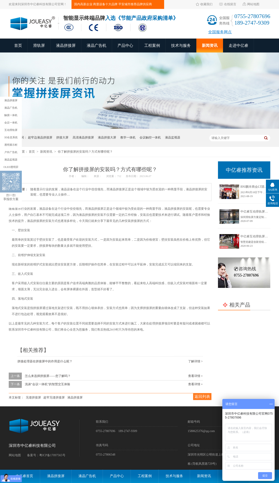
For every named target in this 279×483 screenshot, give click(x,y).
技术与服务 (181, 45)
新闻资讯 (210, 45)
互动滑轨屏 (10, 130)
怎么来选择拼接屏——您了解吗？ (48, 376)
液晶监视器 (172, 137)
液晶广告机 (96, 45)
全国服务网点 (220, 32)
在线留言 (230, 4)
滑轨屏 (39, 45)
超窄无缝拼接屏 (54, 397)
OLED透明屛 (10, 167)
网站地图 (253, 4)
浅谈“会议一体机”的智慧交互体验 (47, 384)
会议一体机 (10, 122)
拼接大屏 (62, 137)
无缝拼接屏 (33, 397)
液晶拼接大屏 (107, 137)
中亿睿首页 (24, 476)
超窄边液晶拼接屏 (40, 137)
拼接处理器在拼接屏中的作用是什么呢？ (44, 361)
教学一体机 (128, 137)
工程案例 (152, 45)
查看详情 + (195, 376)
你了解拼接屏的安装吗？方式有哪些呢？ (85, 151)
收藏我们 (206, 4)
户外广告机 (10, 152)
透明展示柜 (10, 144)
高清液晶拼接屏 (83, 137)
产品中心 (125, 45)
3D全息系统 (11, 137)
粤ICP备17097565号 (52, 455)
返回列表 (202, 396)
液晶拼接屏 (66, 45)
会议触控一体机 (150, 137)
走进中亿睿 (238, 45)
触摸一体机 (10, 115)
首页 (18, 45)
